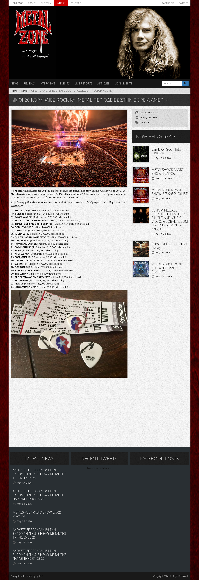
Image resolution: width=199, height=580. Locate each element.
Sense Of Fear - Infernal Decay (169, 245)
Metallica (144, 122)
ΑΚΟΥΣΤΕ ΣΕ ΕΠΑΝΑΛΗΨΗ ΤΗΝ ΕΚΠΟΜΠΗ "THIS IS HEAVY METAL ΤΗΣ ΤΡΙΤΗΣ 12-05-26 (39, 474)
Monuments (123, 83)
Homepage (17, 3)
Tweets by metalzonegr (100, 467)
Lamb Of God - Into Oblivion (166, 151)
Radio (60, 3)
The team (46, 3)
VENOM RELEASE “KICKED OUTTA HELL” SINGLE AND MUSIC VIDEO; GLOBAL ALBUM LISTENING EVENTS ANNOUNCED (170, 219)
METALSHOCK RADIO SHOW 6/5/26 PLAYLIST (170, 191)
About (32, 3)
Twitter (183, 3)
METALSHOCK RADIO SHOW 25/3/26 (167, 171)
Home (14, 90)
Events (65, 83)
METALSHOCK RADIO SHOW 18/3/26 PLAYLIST (167, 268)
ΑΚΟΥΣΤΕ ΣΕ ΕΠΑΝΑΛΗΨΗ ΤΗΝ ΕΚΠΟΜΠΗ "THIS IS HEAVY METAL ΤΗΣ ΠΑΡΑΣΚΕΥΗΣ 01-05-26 (39, 555)
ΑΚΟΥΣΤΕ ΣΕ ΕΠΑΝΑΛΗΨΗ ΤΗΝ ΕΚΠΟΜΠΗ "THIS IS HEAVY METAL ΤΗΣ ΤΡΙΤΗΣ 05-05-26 (39, 533)
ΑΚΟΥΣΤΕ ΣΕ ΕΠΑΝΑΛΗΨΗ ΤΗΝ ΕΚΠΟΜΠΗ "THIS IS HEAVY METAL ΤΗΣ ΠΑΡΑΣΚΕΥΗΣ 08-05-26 (39, 495)
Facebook (168, 3)
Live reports (84, 83)
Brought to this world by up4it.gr (27, 576)
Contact (75, 3)
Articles (103, 83)
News (15, 83)
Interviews (47, 83)
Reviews (29, 83)
